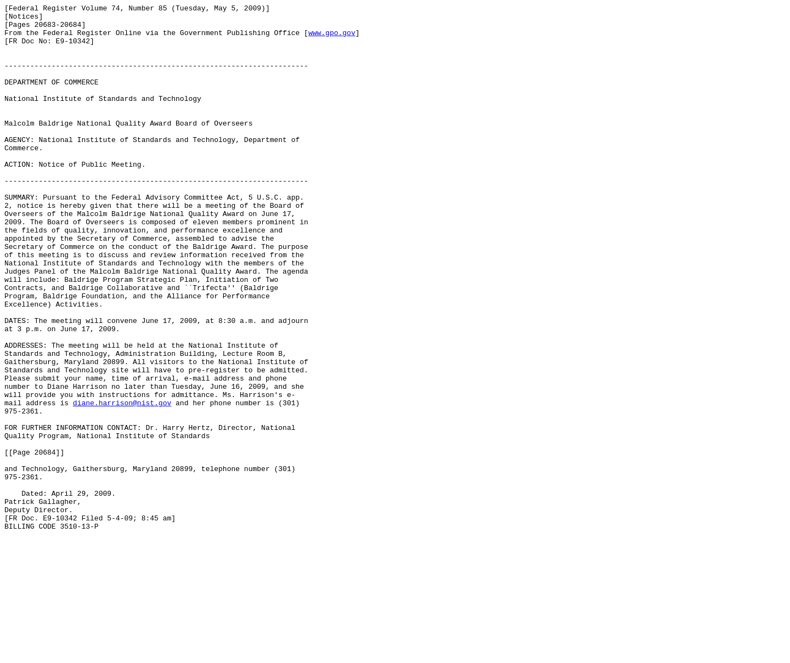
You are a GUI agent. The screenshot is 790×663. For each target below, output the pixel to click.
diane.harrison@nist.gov (122, 483)
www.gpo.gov (332, 39)
